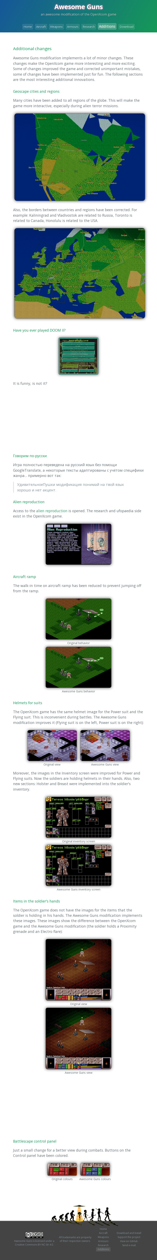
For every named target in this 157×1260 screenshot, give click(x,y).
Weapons (56, 27)
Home (28, 27)
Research (89, 27)
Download (126, 27)
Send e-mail (129, 1245)
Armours (72, 27)
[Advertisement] (78, 418)
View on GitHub (129, 1241)
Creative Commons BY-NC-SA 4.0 (34, 1244)
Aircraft (41, 27)
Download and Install (129, 1233)
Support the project (129, 1237)
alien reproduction (51, 510)
